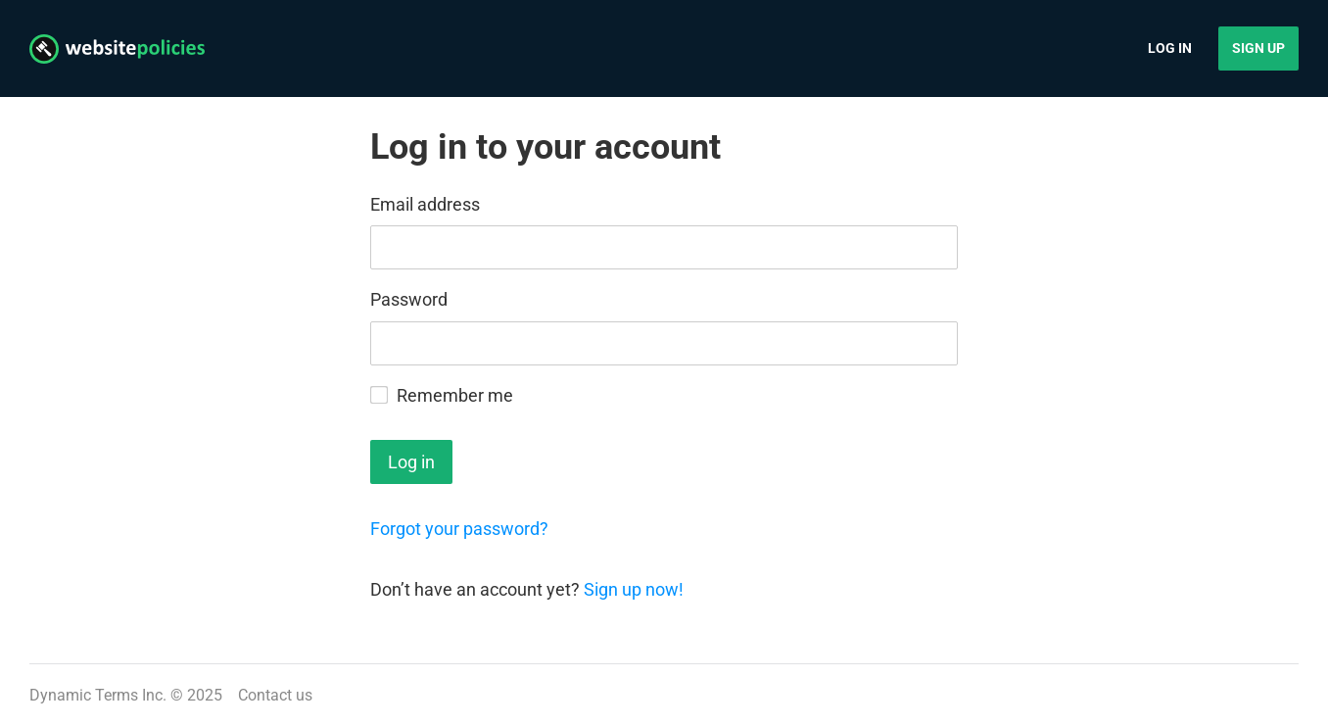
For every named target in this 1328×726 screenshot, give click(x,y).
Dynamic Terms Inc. (97, 695)
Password (409, 299)
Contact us (275, 695)
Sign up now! (634, 589)
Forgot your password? (459, 528)
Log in (1170, 48)
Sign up (1258, 48)
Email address (425, 204)
